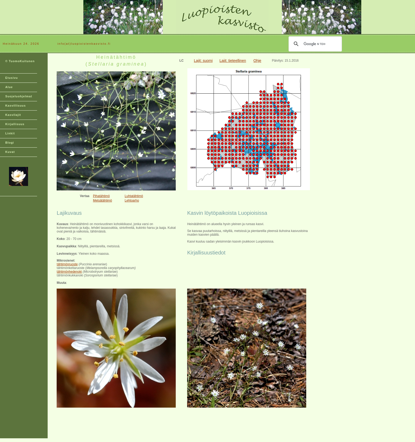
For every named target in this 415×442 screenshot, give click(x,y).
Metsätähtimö (102, 200)
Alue (9, 87)
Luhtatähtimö (134, 196)
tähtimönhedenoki (69, 272)
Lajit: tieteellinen (232, 60)
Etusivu (11, 77)
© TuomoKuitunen (20, 61)
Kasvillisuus (15, 105)
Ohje (257, 60)
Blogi (9, 142)
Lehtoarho (132, 200)
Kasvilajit (13, 114)
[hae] (314, 44)
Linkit (10, 133)
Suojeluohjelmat (18, 96)
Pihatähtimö (101, 196)
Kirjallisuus (15, 124)
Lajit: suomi (203, 60)
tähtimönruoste (67, 264)
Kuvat (10, 151)
